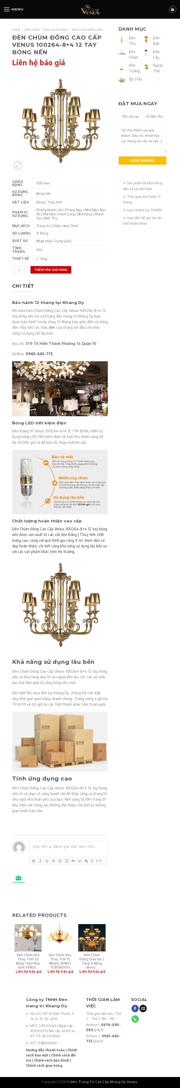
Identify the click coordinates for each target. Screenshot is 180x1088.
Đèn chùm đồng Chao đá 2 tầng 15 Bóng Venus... (91, 961)
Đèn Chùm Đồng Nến (87, 30)
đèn (52, 327)
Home (16, 30)
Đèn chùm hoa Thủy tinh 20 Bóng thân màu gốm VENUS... (28, 961)
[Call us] (135, 1019)
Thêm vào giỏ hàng (51, 269)
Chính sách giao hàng (44, 1065)
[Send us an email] (143, 1008)
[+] (98, 860)
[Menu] (14, 9)
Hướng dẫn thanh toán (45, 1050)
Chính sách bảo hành (51, 1060)
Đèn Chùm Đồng (56, 30)
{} (92, 860)
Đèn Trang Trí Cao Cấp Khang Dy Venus (104, 1082)
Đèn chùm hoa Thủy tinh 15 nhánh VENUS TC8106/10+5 (60, 961)
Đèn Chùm (32, 30)
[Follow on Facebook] (135, 1008)
